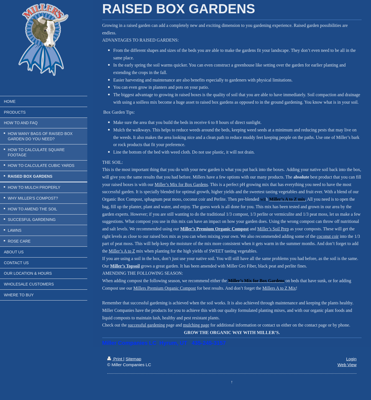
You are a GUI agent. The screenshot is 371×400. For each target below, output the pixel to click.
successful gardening (146, 325)
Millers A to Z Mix (279, 288)
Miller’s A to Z (122, 251)
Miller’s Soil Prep (273, 228)
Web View (347, 364)
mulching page (196, 325)
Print (115, 358)
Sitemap (133, 358)
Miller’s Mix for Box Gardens (181, 184)
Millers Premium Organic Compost (164, 288)
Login (351, 358)
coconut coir (328, 236)
